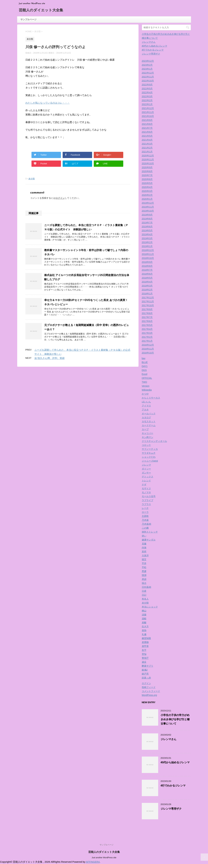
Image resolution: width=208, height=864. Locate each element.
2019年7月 (147, 222)
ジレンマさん (149, 42)
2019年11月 (148, 207)
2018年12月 (148, 250)
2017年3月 (147, 333)
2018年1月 (147, 293)
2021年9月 (147, 120)
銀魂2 (145, 669)
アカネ (145, 409)
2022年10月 (148, 80)
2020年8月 (147, 171)
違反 (144, 662)
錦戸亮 (145, 673)
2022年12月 (148, 72)
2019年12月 (148, 203)
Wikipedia (147, 390)
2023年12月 (148, 61)
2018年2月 (147, 289)
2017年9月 (147, 309)
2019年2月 (147, 242)
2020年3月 (147, 191)
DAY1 (145, 366)
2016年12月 (148, 345)
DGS (144, 370)
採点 (144, 583)
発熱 (144, 630)
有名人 (145, 599)
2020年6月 (147, 179)
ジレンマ (146, 464)
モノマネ (146, 492)
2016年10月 (148, 352)
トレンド (146, 480)
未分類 (31, 178)
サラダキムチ (149, 453)
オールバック (149, 413)
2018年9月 (147, 262)
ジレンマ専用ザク (151, 53)
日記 (144, 595)
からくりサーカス (151, 397)
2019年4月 (147, 234)
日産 (144, 591)
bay (144, 358)
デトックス (147, 476)
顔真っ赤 (146, 677)
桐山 (144, 610)
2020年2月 (147, 195)
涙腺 (144, 614)
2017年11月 (148, 301)
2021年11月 (148, 112)
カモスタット (149, 421)
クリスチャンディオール (154, 441)
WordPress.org (149, 695)
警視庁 (145, 658)
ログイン (60, 198)
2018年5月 (147, 277)
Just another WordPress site (104, 857)
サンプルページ (28, 19)
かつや (145, 393)
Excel (144, 374)
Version (145, 386)
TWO (144, 382)
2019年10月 (148, 210)
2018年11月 (148, 254)
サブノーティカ (150, 449)
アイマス (146, 405)
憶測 (144, 575)
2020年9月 (147, 167)
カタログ (146, 417)
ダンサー (146, 472)
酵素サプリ (147, 666)
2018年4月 (147, 281)
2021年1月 (147, 151)
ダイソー (146, 468)
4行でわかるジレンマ (153, 49)
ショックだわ (149, 457)
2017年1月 (147, 341)
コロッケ (146, 445)
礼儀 (144, 634)
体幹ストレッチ (150, 531)
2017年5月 (147, 325)
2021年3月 (147, 143)
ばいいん (146, 401)
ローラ (145, 512)
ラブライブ (147, 500)
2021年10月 (148, 116)
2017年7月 (147, 317)
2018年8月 (147, 266)
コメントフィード (151, 691)
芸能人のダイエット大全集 (41, 10)
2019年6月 (147, 226)
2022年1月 (147, 104)
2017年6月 (147, 321)
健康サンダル (149, 539)
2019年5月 (147, 230)
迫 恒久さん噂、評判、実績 (49, 358)
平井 (144, 563)
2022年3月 (147, 96)
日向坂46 (146, 587)
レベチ (145, 508)
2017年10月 (148, 305)
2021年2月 (147, 147)
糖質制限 (146, 638)
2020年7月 (147, 175)
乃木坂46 (146, 524)
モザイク (146, 488)
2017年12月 (148, 297)
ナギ (144, 484)
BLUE (145, 362)
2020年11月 (148, 159)
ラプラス (146, 504)
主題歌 (145, 516)
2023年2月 (147, 65)
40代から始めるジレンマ (154, 46)
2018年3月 (147, 285)
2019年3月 (147, 238)
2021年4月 (147, 139)
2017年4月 (147, 329)
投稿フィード (149, 687)
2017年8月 (147, 313)
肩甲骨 (145, 646)
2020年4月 (147, 187)
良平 (144, 650)
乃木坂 (145, 520)
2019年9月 (147, 214)
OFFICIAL (147, 378)
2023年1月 (147, 69)
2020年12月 (148, 155)
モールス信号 (149, 496)
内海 (144, 547)
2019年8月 (147, 218)
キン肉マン (147, 437)
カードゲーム (149, 425)
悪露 (144, 571)
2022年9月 (147, 84)
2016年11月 (148, 348)
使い (144, 535)
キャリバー (147, 433)
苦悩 (144, 654)
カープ (145, 429)
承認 (144, 579)
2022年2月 (147, 100)
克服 (144, 543)
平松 (144, 567)
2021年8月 (147, 124)
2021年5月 (147, 136)
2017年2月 (147, 337)
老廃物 (145, 642)
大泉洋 (145, 555)
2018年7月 (147, 270)
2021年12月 (148, 108)
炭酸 (144, 622)
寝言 (144, 559)
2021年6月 (147, 132)
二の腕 (145, 528)
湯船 (144, 618)
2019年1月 (147, 246)
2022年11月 (148, 76)
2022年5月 (147, 88)
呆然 (144, 551)
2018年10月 (148, 258)
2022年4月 (147, 92)
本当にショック (150, 606)
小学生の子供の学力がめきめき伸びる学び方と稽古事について (175, 719)
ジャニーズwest (150, 461)
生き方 (145, 626)
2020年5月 (147, 183)
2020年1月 (147, 199)
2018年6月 (147, 274)
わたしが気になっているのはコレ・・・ (47, 102)
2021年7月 (147, 128)
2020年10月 (148, 163)
